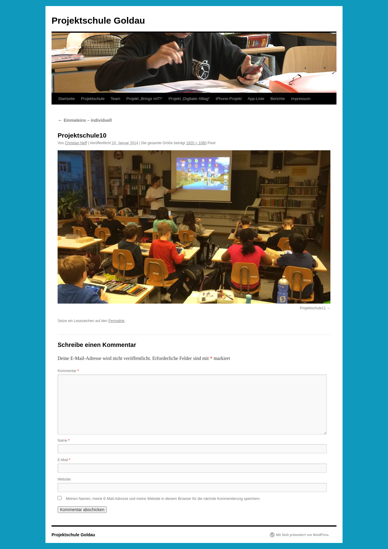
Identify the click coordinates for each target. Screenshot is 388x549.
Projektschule (93, 98)
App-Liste (256, 98)
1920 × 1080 (196, 143)
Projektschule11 (313, 308)
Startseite (66, 98)
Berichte (277, 98)
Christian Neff (76, 143)
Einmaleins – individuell (85, 120)
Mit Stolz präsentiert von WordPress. (302, 535)
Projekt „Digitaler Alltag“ (189, 98)
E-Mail (64, 460)
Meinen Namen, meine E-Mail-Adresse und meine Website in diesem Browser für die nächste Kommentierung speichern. (163, 499)
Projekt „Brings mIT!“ (144, 98)
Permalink (116, 321)
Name (64, 440)
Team (115, 98)
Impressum (300, 98)
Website (64, 479)
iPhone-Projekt (229, 98)
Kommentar (68, 371)
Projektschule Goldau (98, 20)
